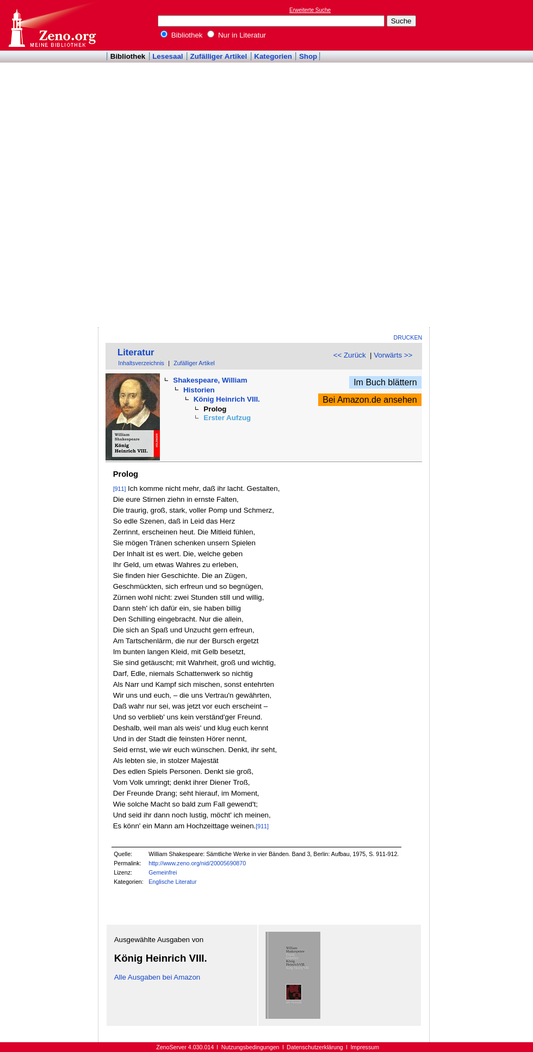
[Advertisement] (477, 164)
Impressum (364, 1047)
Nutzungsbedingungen (250, 1047)
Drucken (408, 337)
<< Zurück (349, 355)
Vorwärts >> (393, 355)
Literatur (135, 352)
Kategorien (273, 56)
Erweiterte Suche (310, 10)
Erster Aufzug (227, 418)
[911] (119, 488)
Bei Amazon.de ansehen (370, 399)
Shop (308, 56)
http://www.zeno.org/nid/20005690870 (197, 863)
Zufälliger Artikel (218, 56)
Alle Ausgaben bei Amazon (157, 977)
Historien (199, 390)
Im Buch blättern (385, 382)
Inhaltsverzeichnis (141, 363)
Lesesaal (167, 56)
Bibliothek (181, 35)
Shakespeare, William (210, 380)
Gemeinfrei (162, 872)
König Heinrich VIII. (227, 399)
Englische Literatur (172, 881)
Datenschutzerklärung (315, 1047)
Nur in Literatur (236, 35)
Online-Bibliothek (51, 25)
